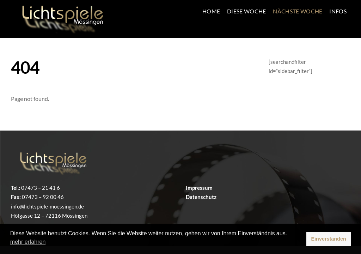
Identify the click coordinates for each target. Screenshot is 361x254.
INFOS (338, 11)
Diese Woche (246, 11)
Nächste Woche (297, 11)
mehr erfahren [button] (28, 242)
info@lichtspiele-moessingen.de (47, 206)
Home (211, 11)
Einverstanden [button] (328, 239)
